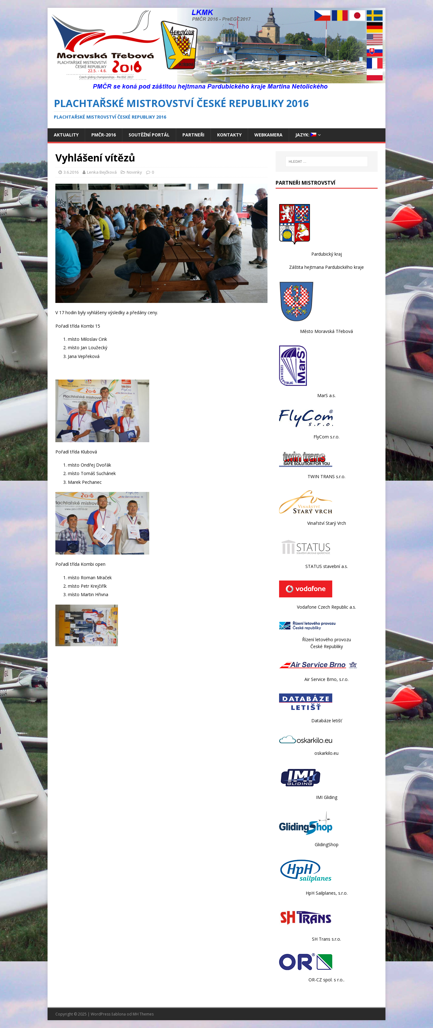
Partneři (193, 135)
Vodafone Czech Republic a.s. (326, 607)
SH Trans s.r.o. (326, 939)
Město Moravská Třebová (326, 331)
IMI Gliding (326, 797)
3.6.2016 (71, 172)
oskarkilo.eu (326, 753)
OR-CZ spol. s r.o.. (326, 980)
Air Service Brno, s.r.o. (326, 679)
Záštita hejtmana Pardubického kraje (326, 267)
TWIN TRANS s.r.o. (326, 476)
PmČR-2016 (103, 135)
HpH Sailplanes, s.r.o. (327, 893)
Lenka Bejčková (102, 172)
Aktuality (66, 135)
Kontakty (229, 135)
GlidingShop (327, 844)
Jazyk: (305, 135)
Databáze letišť (326, 721)
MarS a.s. (326, 395)
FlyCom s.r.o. (326, 437)
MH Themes (143, 1014)
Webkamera (268, 135)
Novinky (134, 172)
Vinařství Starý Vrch (326, 523)
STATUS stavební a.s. (326, 566)
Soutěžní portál (149, 135)
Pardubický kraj (326, 254)
